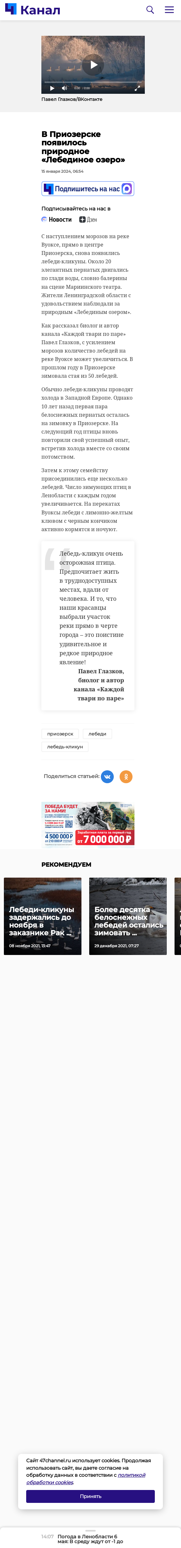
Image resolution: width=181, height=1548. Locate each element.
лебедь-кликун (65, 747)
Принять (90, 1496)
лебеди (97, 734)
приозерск (60, 734)
